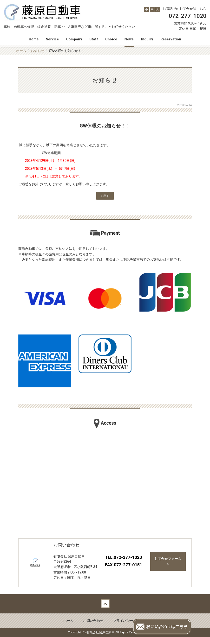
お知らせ (37, 51)
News (129, 39)
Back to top (105, 603)
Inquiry (147, 39)
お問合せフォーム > (167, 561)
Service (52, 39)
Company (74, 39)
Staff (93, 39)
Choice (111, 39)
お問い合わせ (93, 621)
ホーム (21, 51)
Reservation (170, 39)
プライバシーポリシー (130, 621)
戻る (105, 196)
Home (34, 39)
